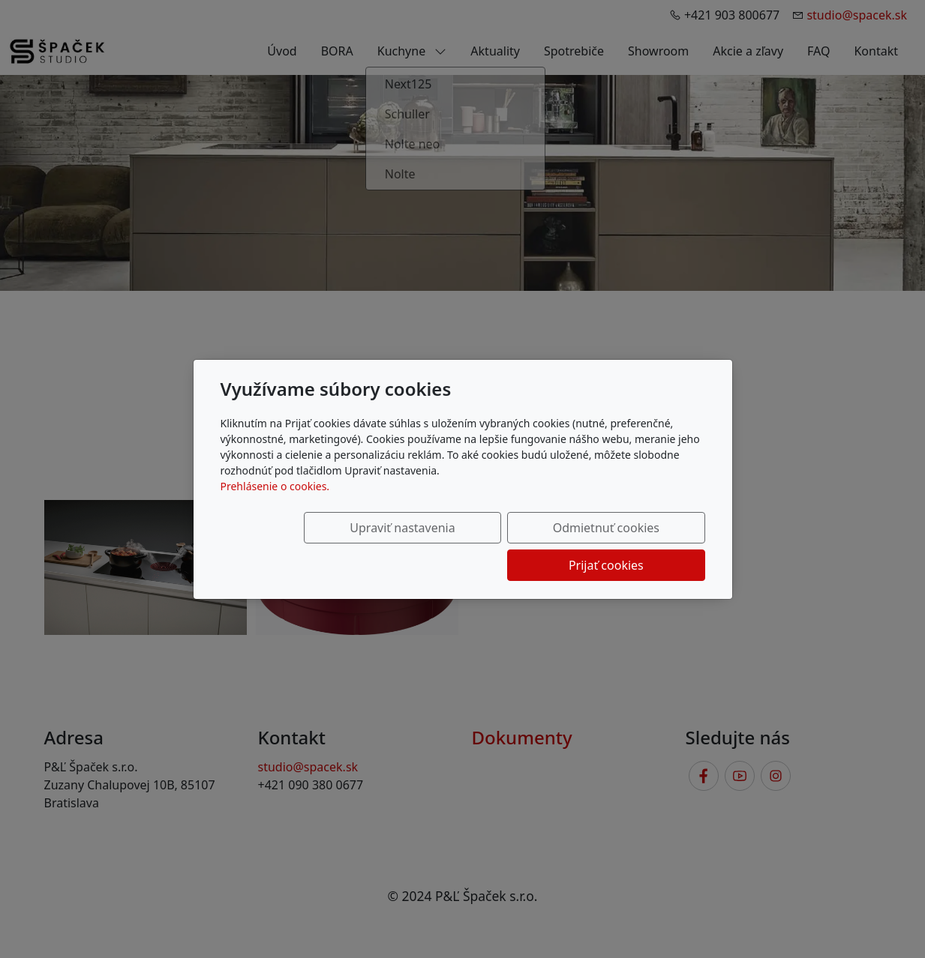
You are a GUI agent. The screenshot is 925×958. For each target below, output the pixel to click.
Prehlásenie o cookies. (275, 505)
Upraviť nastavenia (332, 546)
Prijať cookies (633, 546)
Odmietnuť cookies (482, 546)
